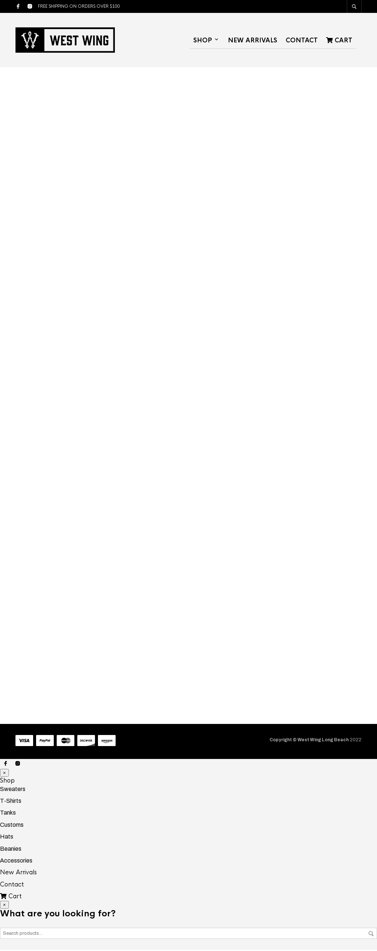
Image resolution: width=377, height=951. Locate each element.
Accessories (16, 861)
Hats (6, 838)
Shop (202, 41)
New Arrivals (252, 41)
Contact (302, 41)
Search (371, 935)
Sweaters (12, 790)
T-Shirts (10, 802)
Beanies (10, 849)
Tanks (8, 814)
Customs (12, 826)
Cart (339, 41)
